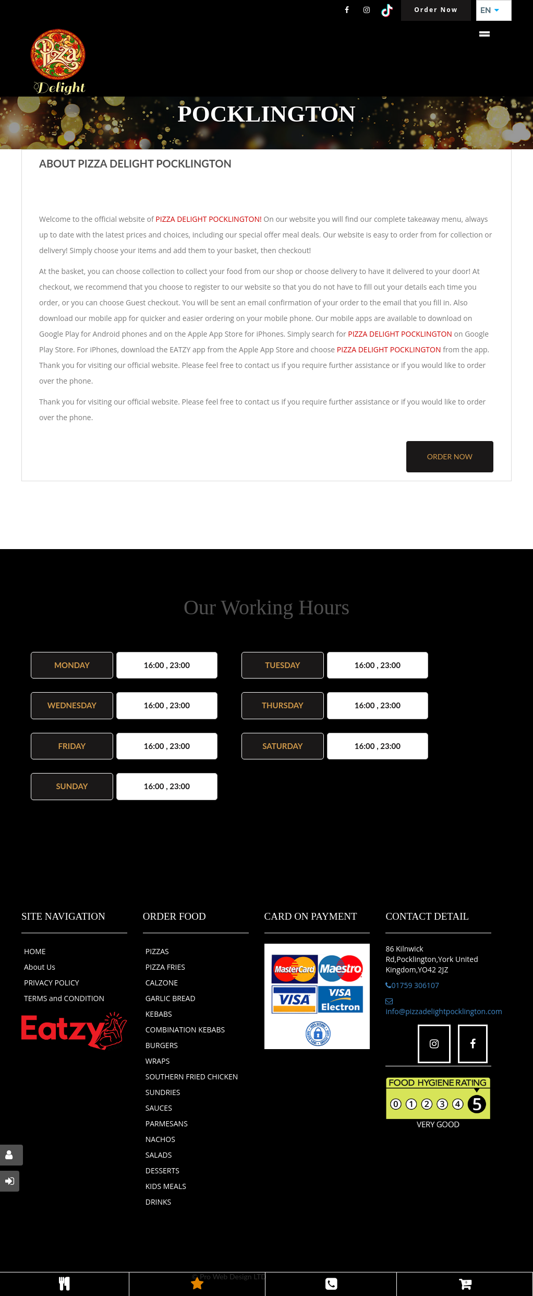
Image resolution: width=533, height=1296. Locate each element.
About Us (39, 967)
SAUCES (159, 1108)
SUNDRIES (163, 1092)
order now (450, 456)
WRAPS (158, 1061)
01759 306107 (412, 985)
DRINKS (159, 1202)
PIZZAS (157, 951)
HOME (35, 951)
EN (489, 10)
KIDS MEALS (166, 1186)
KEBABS (159, 1014)
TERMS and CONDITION (64, 998)
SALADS (159, 1155)
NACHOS (160, 1139)
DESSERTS (162, 1170)
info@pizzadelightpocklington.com (443, 1006)
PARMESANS (167, 1123)
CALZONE (162, 983)
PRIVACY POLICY (51, 983)
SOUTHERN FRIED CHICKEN (192, 1076)
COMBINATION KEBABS (185, 1030)
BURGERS (162, 1045)
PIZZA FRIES (165, 967)
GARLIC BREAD (171, 998)
